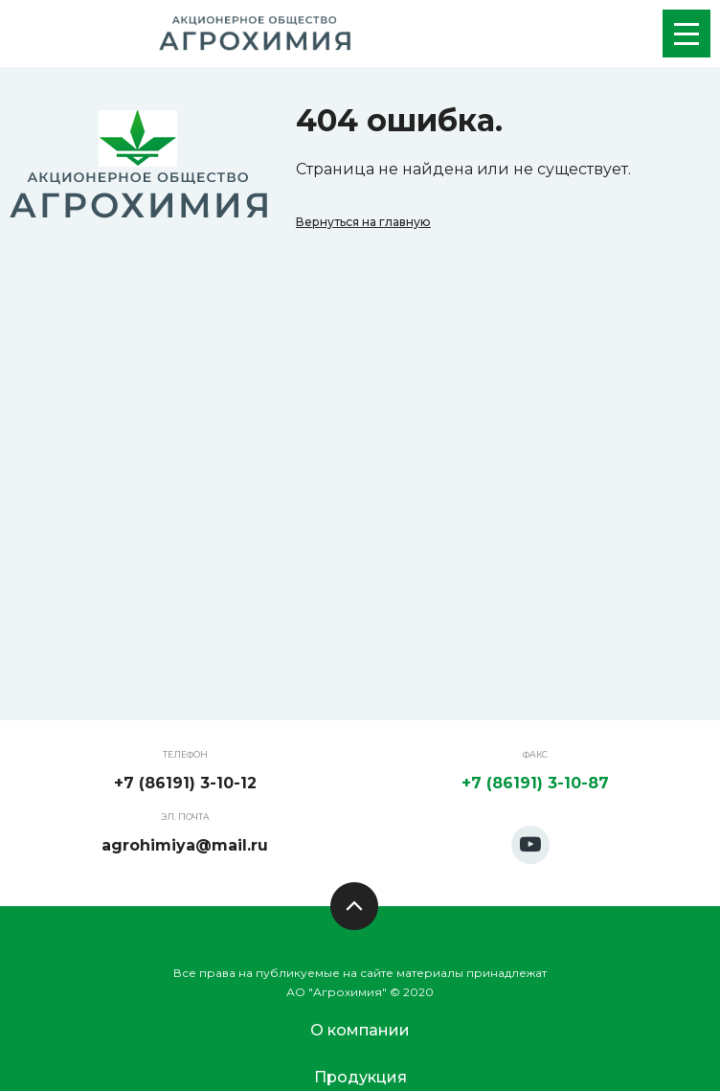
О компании (360, 1030)
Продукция (360, 1077)
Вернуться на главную (363, 222)
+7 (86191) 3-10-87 (535, 783)
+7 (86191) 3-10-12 (185, 783)
